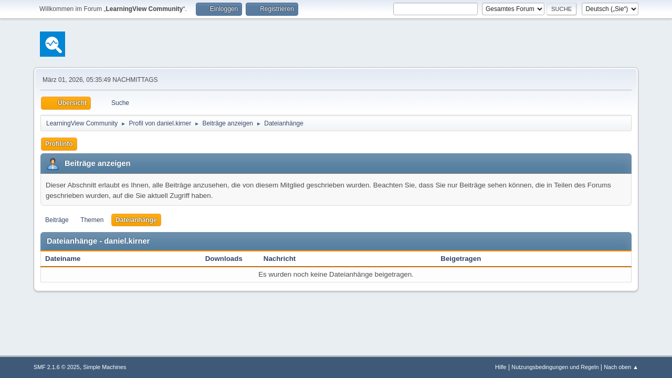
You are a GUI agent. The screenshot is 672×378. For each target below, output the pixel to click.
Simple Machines (104, 367)
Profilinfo (59, 144)
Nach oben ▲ (621, 367)
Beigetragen (460, 258)
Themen (91, 220)
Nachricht (285, 258)
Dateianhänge (136, 220)
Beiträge (57, 220)
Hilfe (501, 367)
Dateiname (62, 258)
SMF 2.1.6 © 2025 (57, 367)
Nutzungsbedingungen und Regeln (554, 367)
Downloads (224, 258)
